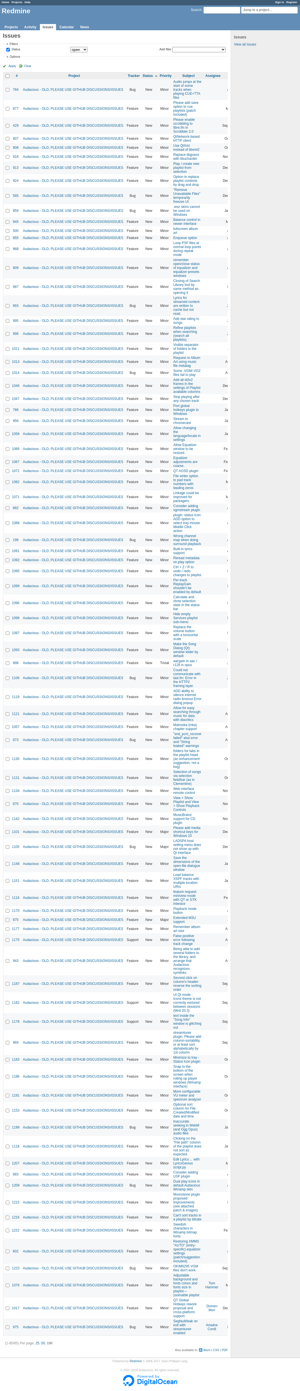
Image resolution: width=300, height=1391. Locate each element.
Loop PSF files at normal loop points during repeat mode (187, 249)
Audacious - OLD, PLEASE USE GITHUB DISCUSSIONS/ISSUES (73, 90)
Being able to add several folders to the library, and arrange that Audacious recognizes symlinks (186, 961)
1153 (16, 1110)
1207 (16, 1163)
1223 (16, 1268)
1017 (16, 1308)
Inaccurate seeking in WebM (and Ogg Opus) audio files (186, 1127)
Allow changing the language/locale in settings (187, 434)
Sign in (279, 2)
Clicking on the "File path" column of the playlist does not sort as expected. (187, 1146)
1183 (16, 1059)
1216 (16, 1217)
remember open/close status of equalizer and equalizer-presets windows (186, 268)
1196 (16, 1076)
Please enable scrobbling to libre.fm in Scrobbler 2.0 (184, 125)
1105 (16, 847)
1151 (16, 881)
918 (15, 157)
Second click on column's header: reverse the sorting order (187, 984)
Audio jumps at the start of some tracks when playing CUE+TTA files (187, 90)
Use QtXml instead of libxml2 (186, 148)
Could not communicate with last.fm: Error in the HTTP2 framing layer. (186, 678)
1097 (16, 633)
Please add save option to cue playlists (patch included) (185, 109)
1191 (16, 1095)
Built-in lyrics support (182, 551)
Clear (27, 66)
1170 (16, 911)
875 (15, 920)
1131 (16, 778)
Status (15, 49)
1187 (16, 984)
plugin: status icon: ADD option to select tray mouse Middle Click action (187, 523)
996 (15, 334)
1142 (16, 819)
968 (15, 249)
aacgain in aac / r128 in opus (185, 663)
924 (15, 181)
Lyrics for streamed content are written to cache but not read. (186, 306)
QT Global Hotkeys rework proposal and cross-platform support (185, 1308)
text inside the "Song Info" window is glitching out (187, 1022)
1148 (16, 864)
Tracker (134, 76)
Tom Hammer (211, 1285)
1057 (16, 727)
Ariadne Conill (212, 1327)
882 (15, 508)
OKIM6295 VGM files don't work (185, 1268)
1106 (16, 678)
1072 (16, 471)
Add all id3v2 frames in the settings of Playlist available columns (186, 386)
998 (15, 663)
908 (15, 148)
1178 (16, 1022)
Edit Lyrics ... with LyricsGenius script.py (186, 1163)
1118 (16, 1146)
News (84, 27)
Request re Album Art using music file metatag (186, 362)
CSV (216, 1350)
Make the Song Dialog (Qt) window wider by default (185, 650)
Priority (166, 76)
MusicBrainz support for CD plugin (184, 819)
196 (15, 540)
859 (15, 211)
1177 (16, 929)
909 (15, 268)
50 (43, 1343)
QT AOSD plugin (185, 471)
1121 (16, 714)
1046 (16, 386)
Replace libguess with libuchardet (186, 157)
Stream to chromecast (182, 421)
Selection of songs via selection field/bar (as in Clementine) (187, 778)
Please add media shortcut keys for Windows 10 (186, 832)
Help (28, 2)
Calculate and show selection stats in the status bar (186, 603)
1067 (16, 462)
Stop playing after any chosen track (186, 399)
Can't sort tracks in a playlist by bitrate (187, 1217)
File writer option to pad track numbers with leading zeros (185, 482)
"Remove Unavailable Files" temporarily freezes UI (186, 196)
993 (15, 306)
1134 (16, 791)
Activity (30, 27)
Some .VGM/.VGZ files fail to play (187, 373)
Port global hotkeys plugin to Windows (186, 410)
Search (196, 10)
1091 (16, 551)
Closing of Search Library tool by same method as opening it (186, 287)
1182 (16, 1003)
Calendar (66, 27)
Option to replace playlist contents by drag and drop (186, 181)
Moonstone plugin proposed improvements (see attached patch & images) (186, 1202)
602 (15, 1251)
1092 (16, 560)
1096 (16, 603)
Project (74, 76)
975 (15, 1327)
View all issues (245, 44)
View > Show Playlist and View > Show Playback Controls (186, 804)
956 (15, 421)
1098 (16, 618)
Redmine (136, 1361)
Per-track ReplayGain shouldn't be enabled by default (187, 586)
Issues (48, 27)
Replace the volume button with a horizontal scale (185, 633)
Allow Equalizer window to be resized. (184, 449)
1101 (16, 832)
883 (15, 1174)
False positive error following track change (183, 940)
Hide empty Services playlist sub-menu (185, 618)
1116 (16, 898)
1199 (16, 1127)
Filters (14, 44)
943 (15, 961)
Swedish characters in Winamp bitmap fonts (185, 1230)
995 (15, 321)
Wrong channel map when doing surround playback (187, 540)
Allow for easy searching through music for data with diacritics (186, 714)
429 (15, 126)
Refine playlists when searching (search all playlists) (185, 334)
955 (15, 238)
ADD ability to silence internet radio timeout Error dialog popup (187, 697)
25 (37, 1343)
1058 (16, 434)
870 (15, 804)
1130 (16, 759)
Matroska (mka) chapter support (185, 727)
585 (15, 196)
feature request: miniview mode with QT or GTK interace (185, 898)
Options (15, 56)
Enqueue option (185, 238)
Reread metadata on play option (186, 560)
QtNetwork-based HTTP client (186, 139)
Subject (188, 76)
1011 (16, 349)
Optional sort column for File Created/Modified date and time (186, 1110)
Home (5, 2)
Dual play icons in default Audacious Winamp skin (186, 1185)
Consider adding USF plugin (185, 1174)
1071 (16, 497)
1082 (16, 482)
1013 (16, 362)
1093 (16, 650)
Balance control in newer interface (186, 222)
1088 (16, 523)
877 (15, 109)
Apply (12, 66)
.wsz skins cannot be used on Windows (186, 211)
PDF (225, 1350)
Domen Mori (211, 1308)
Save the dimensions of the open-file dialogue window (186, 864)
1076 (16, 1285)
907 (15, 139)
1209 (16, 1185)
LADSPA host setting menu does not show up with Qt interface (187, 847)
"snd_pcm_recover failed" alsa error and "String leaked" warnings (187, 740)
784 (15, 90)
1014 (16, 373)
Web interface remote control (184, 791)
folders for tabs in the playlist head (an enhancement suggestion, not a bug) (186, 759)
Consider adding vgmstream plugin (186, 508)
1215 (16, 1202)
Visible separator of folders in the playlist (185, 349)
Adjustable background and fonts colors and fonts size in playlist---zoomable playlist (186, 1285)
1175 (16, 940)
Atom (206, 1350)
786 (15, 410)
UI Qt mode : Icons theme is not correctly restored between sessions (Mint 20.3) (187, 1003)
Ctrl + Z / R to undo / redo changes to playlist (187, 571)
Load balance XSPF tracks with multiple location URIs (186, 881)
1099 (16, 586)
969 (15, 1043)
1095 (16, 571)
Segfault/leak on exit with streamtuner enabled (185, 1327)
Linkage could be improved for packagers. (186, 497)
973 (15, 740)
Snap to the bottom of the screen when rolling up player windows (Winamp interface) (187, 1076)
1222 (16, 1230)
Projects (17, 2)
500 (15, 231)
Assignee (212, 76)
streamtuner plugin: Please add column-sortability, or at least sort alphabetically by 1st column (187, 1042)
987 (15, 287)
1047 (16, 399)
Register (291, 2)
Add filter (165, 49)
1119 (16, 697)
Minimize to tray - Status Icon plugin (186, 1059)
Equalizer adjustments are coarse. (185, 462)
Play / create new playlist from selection (186, 168)
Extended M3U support (184, 920)
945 (15, 222)
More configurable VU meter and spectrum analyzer (187, 1095)
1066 (16, 449)
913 (15, 168)
